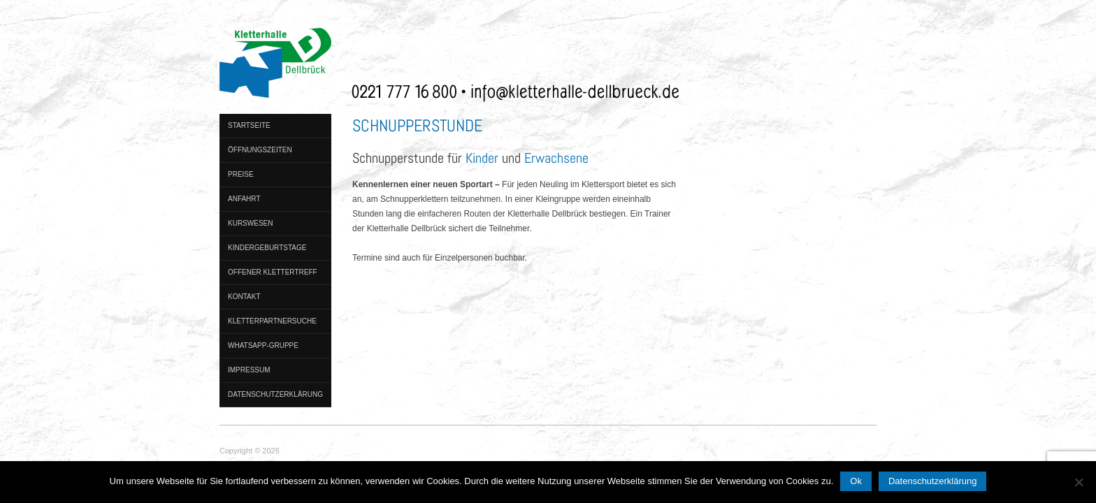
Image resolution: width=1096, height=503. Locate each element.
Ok (856, 481)
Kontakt (244, 296)
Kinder (482, 158)
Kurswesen (250, 223)
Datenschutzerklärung (275, 394)
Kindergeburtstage (267, 248)
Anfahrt (244, 199)
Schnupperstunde (417, 125)
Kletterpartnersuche (272, 321)
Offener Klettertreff (272, 272)
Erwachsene (556, 158)
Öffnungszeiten (260, 150)
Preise (241, 174)
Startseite (249, 125)
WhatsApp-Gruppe (263, 345)
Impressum (249, 370)
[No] (1079, 482)
